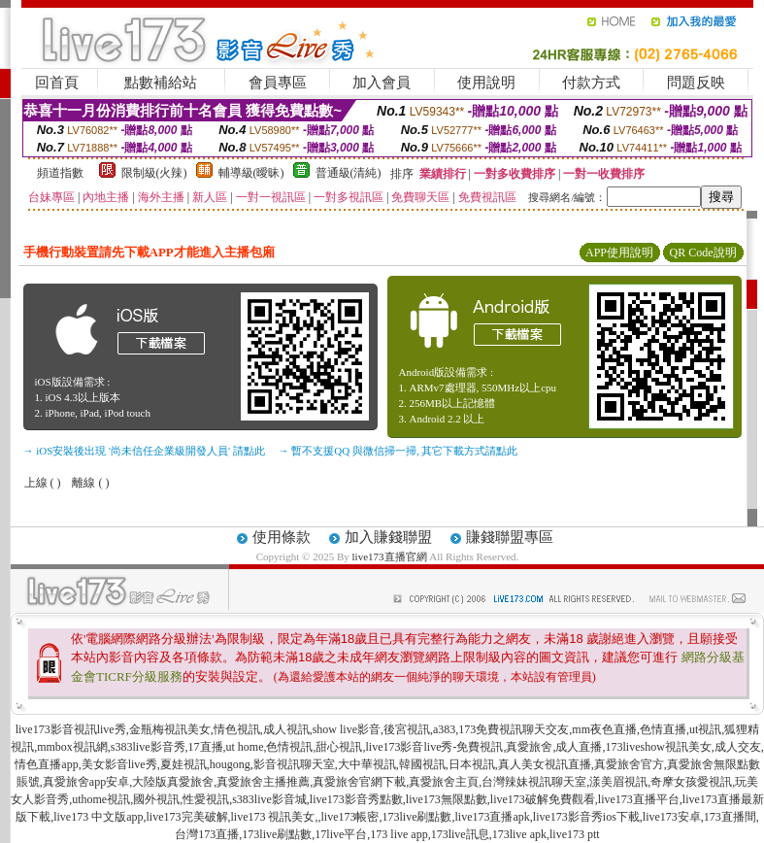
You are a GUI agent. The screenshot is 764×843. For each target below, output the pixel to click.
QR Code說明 (703, 252)
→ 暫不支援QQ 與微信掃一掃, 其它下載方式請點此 (398, 450)
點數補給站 (160, 82)
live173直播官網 (389, 556)
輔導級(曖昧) (251, 173)
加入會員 (381, 82)
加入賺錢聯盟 (388, 537)
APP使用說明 (619, 252)
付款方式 (591, 82)
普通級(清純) (349, 173)
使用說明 (486, 82)
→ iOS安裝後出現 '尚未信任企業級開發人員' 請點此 (144, 450)
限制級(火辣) (154, 173)
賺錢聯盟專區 (509, 537)
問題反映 (696, 82)
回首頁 (57, 82)
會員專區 (278, 82)
